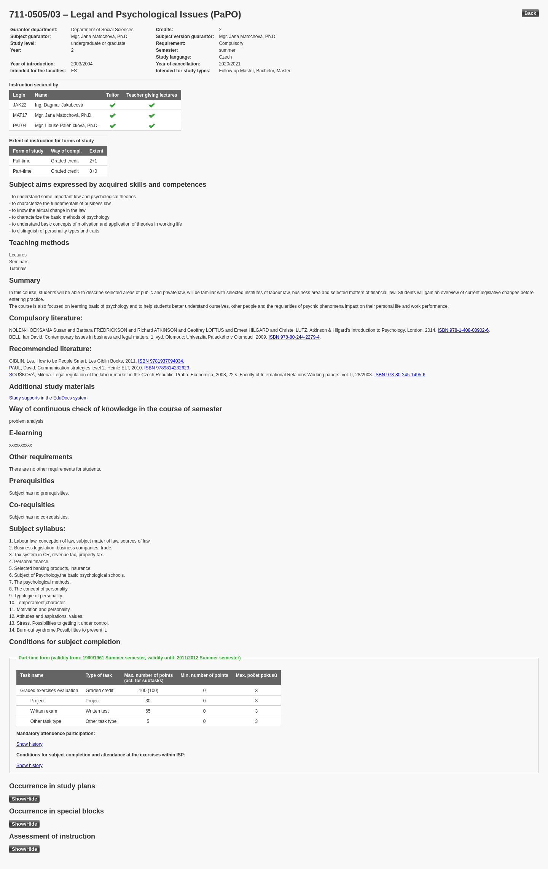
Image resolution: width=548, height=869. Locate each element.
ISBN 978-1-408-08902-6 (463, 330)
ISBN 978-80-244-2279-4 (294, 337)
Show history (29, 744)
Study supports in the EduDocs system (48, 398)
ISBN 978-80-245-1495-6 (399, 374)
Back (530, 13)
